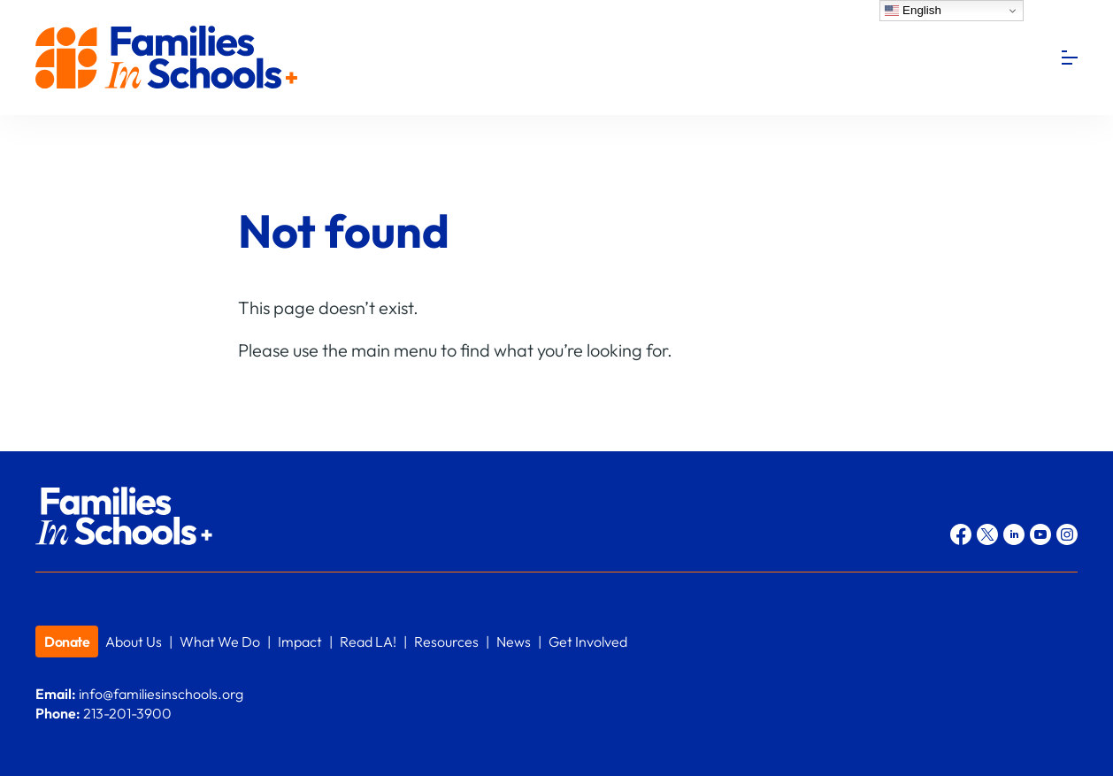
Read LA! (368, 641)
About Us (133, 641)
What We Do (220, 641)
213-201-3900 (127, 713)
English (912, 11)
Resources (446, 641)
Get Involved (588, 641)
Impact (300, 641)
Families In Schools (168, 58)
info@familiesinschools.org (161, 694)
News (513, 641)
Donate (66, 641)
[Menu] (1069, 57)
